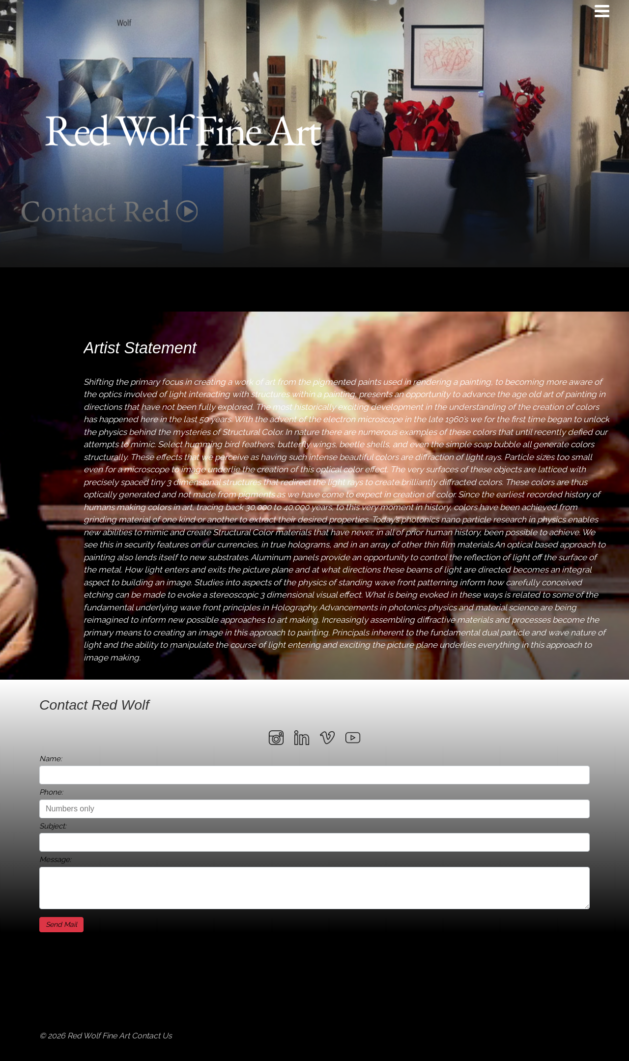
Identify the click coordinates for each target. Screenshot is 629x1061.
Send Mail (61, 924)
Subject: (52, 826)
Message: (55, 859)
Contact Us (152, 1035)
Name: (50, 758)
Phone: (51, 792)
